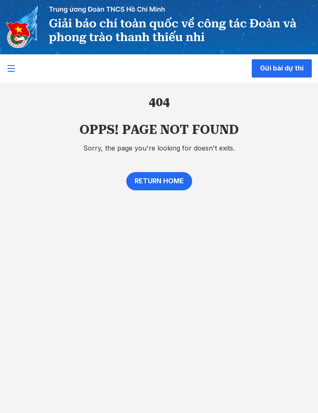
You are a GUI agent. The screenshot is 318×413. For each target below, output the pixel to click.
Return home (159, 181)
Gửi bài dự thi (282, 68)
